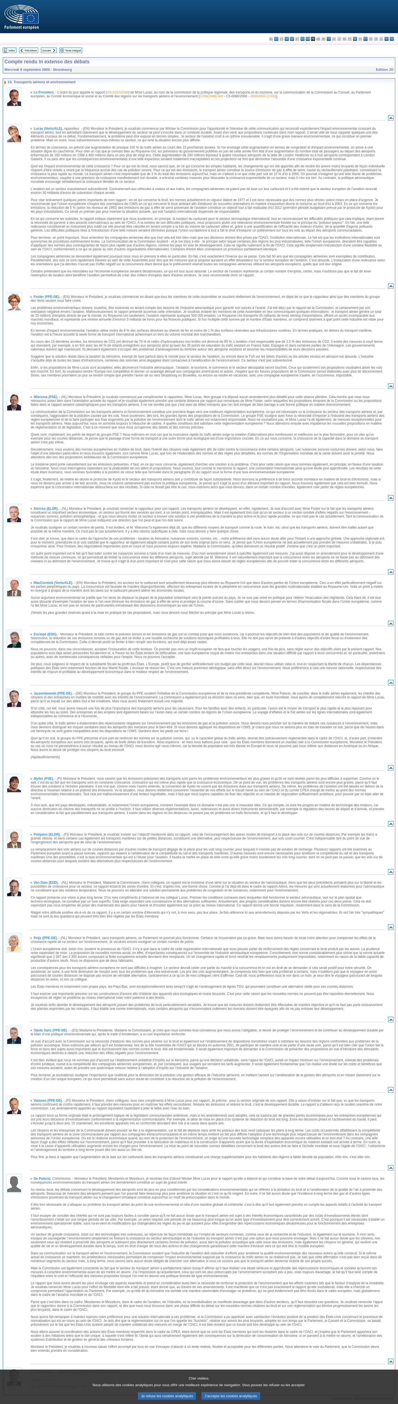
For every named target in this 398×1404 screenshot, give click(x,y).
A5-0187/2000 (117, 92)
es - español (276, 39)
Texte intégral (73, 50)
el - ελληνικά (302, 39)
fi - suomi (386, 39)
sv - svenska (392, 39)
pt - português (365, 39)
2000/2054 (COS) (263, 96)
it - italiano (329, 39)
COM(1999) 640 (211, 96)
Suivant (46, 50)
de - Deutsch (292, 39)
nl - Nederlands (355, 39)
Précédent (31, 50)
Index (12, 50)
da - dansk (287, 39)
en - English (308, 39)
